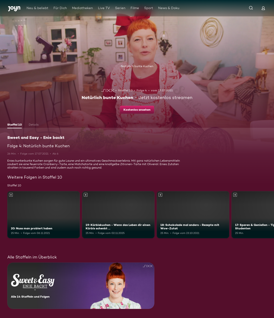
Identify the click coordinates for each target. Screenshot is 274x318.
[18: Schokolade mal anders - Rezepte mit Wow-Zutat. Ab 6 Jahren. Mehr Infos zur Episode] (193, 214)
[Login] (263, 8)
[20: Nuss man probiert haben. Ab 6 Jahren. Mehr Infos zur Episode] (43, 214)
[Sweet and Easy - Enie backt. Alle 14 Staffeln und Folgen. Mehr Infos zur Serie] (80, 285)
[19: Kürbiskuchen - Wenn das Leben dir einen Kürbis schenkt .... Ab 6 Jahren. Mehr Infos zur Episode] (118, 214)
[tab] (15, 125)
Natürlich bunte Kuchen (137, 66)
